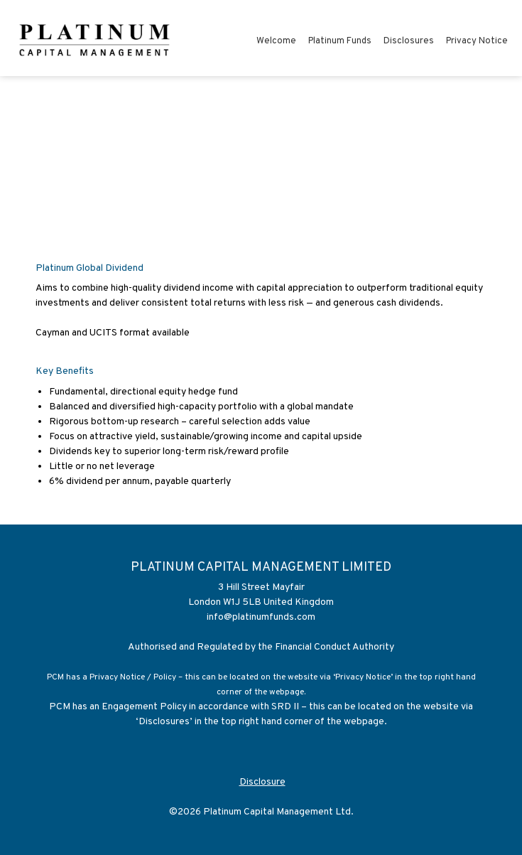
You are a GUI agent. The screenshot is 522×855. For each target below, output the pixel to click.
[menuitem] (276, 43)
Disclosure (262, 782)
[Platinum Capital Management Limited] (95, 38)
